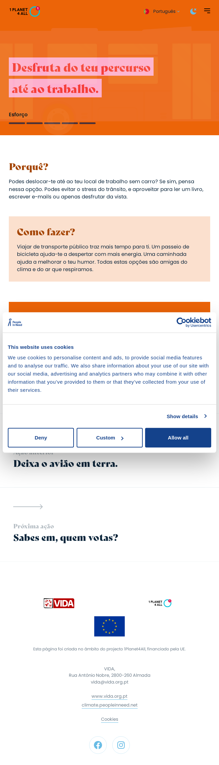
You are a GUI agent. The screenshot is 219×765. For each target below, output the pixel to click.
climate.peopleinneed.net (110, 705)
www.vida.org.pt (109, 696)
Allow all (178, 437)
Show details (182, 416)
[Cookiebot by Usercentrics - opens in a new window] (181, 322)
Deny (41, 437)
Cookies (109, 719)
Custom (109, 437)
